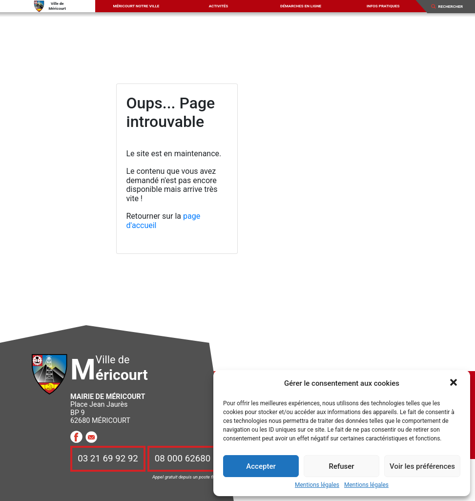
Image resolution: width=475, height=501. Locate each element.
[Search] (453, 6)
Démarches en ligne (300, 6)
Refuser (341, 466)
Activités (218, 6)
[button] (454, 383)
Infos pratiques (383, 6)
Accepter (260, 466)
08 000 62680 (182, 458)
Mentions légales (317, 485)
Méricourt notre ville (136, 6)
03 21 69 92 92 (108, 458)
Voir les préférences (422, 466)
